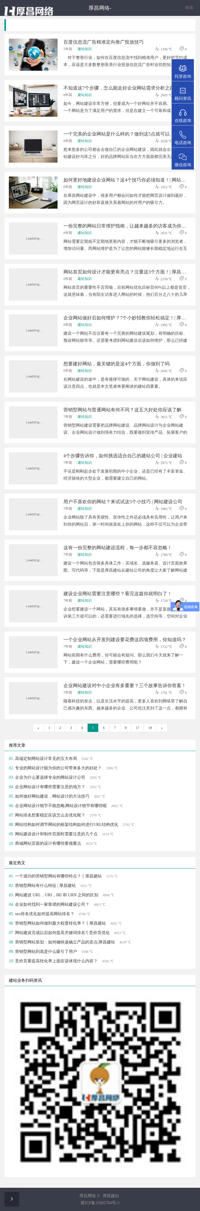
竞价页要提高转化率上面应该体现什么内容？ (56, 961)
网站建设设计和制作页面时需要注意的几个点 (56, 834)
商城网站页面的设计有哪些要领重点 (48, 843)
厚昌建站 (111, 1196)
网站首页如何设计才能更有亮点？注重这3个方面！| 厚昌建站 (126, 271)
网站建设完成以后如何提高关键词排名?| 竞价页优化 (62, 932)
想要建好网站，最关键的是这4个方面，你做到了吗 (116, 363)
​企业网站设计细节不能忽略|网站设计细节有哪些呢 (61, 806)
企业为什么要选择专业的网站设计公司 (50, 777)
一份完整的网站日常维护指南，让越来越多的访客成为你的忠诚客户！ (126, 225)
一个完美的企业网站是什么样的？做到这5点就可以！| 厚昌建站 (126, 133)
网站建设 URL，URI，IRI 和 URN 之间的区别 (56, 895)
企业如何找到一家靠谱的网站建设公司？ (52, 904)
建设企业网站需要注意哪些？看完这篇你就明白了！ (117, 593)
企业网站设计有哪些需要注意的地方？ (50, 787)
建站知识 (85, 49)
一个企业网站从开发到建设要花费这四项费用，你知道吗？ (124, 639)
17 (137, 728)
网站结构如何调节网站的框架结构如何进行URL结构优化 (66, 824)
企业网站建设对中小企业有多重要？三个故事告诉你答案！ (124, 685)
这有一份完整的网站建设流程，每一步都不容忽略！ (117, 547)
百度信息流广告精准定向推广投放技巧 (103, 41)
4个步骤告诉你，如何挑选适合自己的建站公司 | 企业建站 (122, 455)
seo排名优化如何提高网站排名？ (44, 914)
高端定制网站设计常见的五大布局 (46, 758)
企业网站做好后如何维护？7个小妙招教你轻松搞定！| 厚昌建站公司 (126, 317)
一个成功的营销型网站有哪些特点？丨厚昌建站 (58, 876)
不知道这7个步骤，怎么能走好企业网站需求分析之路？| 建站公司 (126, 87)
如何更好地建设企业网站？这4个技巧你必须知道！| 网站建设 (126, 179)
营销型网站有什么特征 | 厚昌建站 (45, 885)
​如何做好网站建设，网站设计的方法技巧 (52, 796)
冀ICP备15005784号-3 (100, 1203)
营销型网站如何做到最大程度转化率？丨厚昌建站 (60, 923)
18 (150, 728)
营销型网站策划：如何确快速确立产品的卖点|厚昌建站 (65, 942)
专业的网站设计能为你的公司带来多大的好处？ (58, 768)
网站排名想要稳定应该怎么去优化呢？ (50, 815)
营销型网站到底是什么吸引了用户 (46, 951)
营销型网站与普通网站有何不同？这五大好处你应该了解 (122, 409)
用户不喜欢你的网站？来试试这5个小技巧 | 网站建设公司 (122, 501)
